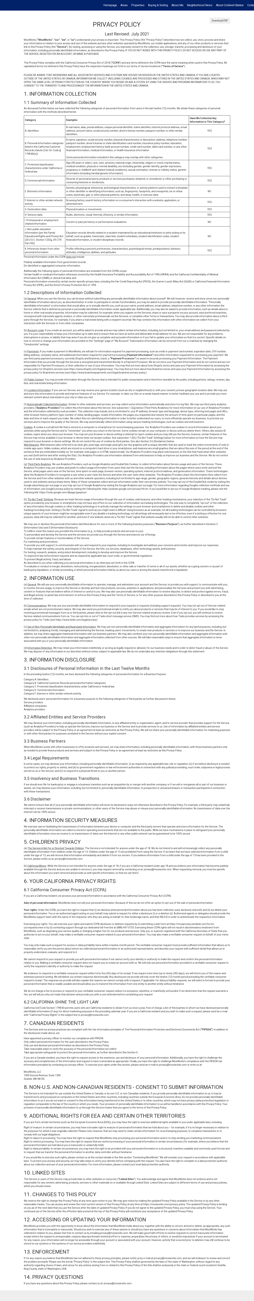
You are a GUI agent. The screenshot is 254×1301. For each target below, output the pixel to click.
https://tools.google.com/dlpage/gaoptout (62, 492)
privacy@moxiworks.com (69, 858)
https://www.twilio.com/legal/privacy (76, 619)
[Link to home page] (4, 5)
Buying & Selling (158, 5)
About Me (177, 5)
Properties (137, 5)
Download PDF (220, 20)
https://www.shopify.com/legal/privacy (90, 369)
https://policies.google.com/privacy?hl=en (125, 488)
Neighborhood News (199, 5)
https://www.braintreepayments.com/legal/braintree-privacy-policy (108, 372)
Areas (124, 5)
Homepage (110, 5)
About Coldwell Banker (230, 5)
